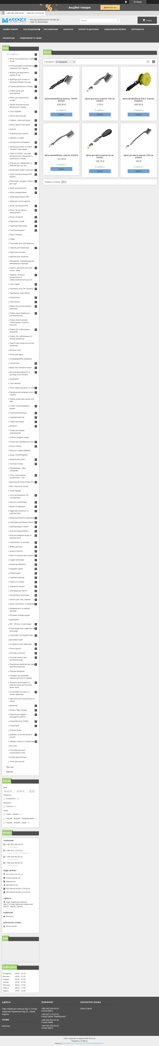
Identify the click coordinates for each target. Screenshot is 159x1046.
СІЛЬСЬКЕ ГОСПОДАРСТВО (21, 635)
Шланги (13, 129)
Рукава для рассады (18, 757)
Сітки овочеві (15, 383)
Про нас (10, 767)
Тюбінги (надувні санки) (19, 437)
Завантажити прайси (115, 29)
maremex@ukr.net (13, 878)
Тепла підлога (15, 648)
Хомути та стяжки (17, 582)
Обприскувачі (15, 573)
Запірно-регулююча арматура (22, 518)
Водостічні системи (17, 252)
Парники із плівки (17, 138)
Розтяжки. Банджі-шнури (20, 615)
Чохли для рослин (17, 761)
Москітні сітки (15, 350)
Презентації (8, 38)
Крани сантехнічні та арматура (22, 604)
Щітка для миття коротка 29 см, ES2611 (100, 156)
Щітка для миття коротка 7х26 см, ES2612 (100, 100)
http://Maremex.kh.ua (14, 874)
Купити (61, 115)
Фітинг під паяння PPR (19, 206)
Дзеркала (13, 705)
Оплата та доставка (88, 29)
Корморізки (14, 379)
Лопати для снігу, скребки (20, 599)
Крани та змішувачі (17, 506)
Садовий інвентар (17, 417)
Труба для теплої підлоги (20, 201)
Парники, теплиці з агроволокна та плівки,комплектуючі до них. (21, 277)
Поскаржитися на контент (72, 1043)
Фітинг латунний (16, 217)
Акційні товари (10, 29)
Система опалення (17, 653)
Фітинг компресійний (18, 192)
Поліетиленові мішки (18, 413)
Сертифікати (137, 29)
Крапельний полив (17, 459)
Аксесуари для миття (18, 591)
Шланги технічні (16, 551)
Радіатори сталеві (17, 221)
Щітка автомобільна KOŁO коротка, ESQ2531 (139, 100)
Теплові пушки (15, 730)
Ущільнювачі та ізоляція (19, 542)
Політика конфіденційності (94, 1043)
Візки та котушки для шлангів (22, 555)
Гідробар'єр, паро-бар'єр (20, 293)
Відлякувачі (14, 620)
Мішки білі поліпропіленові (20, 368)
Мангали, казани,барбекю (20, 450)
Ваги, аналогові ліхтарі (19, 486)
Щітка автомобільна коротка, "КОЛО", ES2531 (61, 100)
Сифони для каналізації (19, 248)
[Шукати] (118, 20)
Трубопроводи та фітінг (19, 527)
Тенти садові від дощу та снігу (22, 388)
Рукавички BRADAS (18, 564)
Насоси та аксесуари (18, 502)
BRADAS (13, 426)
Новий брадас (15, 491)
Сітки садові (15, 284)
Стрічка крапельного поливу (21, 86)
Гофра (12, 239)
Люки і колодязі (16, 235)
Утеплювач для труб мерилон (22, 243)
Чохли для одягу (16, 354)
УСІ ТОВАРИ (12, 54)
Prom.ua (92, 1038)
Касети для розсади (18, 116)
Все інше (13, 746)
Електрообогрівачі (17, 230)
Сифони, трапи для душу (20, 120)
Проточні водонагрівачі (19, 531)
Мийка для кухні (16, 547)
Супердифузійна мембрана (21, 359)
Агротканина (15, 302)
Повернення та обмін (31, 38)
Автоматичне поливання (19, 142)
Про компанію (51, 29)
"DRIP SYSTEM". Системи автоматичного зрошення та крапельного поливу (21, 156)
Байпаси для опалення (19, 257)
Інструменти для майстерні (21, 644)
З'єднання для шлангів (19, 133)
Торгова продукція (17, 671)
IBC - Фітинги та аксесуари (20, 624)
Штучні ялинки (15, 446)
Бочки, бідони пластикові (20, 125)
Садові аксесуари (17, 422)
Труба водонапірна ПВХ (19, 197)
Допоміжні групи (16, 640)
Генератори (14, 726)
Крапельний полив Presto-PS (21, 482)
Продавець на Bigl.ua (79, 1041)
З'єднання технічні (17, 586)
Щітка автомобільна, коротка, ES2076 (61, 155)
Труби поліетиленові (18, 188)
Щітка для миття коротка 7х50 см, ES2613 (139, 156)
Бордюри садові (16, 569)
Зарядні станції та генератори (22, 741)
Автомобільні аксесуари (19, 595)
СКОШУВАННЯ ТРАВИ (19, 721)
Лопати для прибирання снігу (22, 442)
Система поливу (16, 464)
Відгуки (9, 771)
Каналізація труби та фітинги (21, 170)
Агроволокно (15, 297)
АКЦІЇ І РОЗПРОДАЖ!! (19, 455)
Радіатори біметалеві (18, 226)
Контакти (68, 29)
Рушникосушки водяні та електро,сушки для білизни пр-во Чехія (21, 684)
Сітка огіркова (15, 111)
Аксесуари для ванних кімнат (22, 522)
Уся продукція (30, 29)
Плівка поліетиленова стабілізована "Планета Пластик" (19, 322)
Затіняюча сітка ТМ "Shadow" (22, 289)
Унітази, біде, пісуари (18, 710)
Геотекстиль (15, 363)
